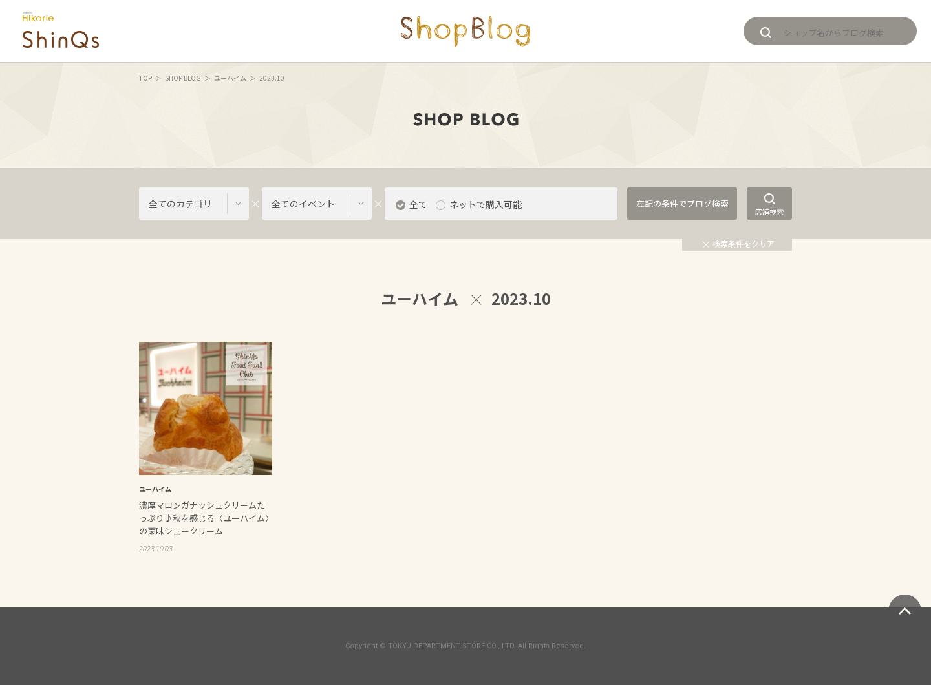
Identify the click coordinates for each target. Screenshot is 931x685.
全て (418, 204)
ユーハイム (230, 78)
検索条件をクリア (739, 243)
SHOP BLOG (183, 78)
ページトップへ (904, 611)
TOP (145, 78)
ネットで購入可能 (485, 204)
